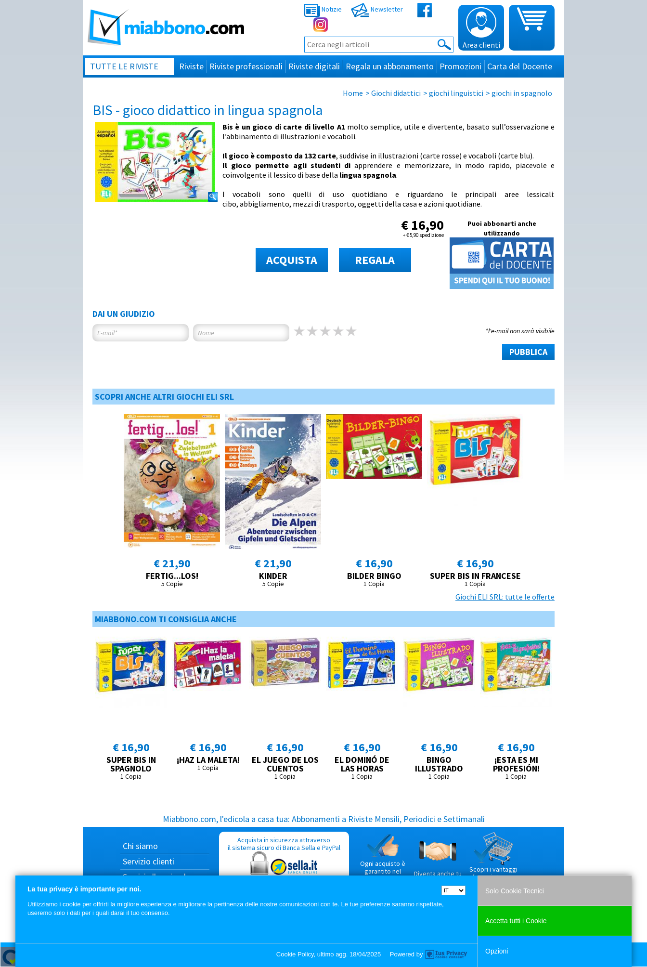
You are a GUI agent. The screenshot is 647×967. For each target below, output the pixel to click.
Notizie (323, 9)
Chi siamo (140, 845)
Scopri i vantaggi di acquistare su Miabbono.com (493, 860)
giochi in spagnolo (522, 93)
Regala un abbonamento (390, 66)
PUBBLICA (528, 351)
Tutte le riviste (124, 66)
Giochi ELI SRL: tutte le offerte (505, 596)
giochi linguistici (456, 93)
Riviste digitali (314, 66)
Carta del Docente (519, 66)
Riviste (191, 66)
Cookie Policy (295, 954)
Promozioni (460, 66)
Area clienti (481, 28)
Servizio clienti (148, 861)
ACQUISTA (291, 259)
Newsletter (377, 9)
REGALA (375, 259)
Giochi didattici (396, 93)
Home (353, 93)
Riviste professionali (246, 66)
